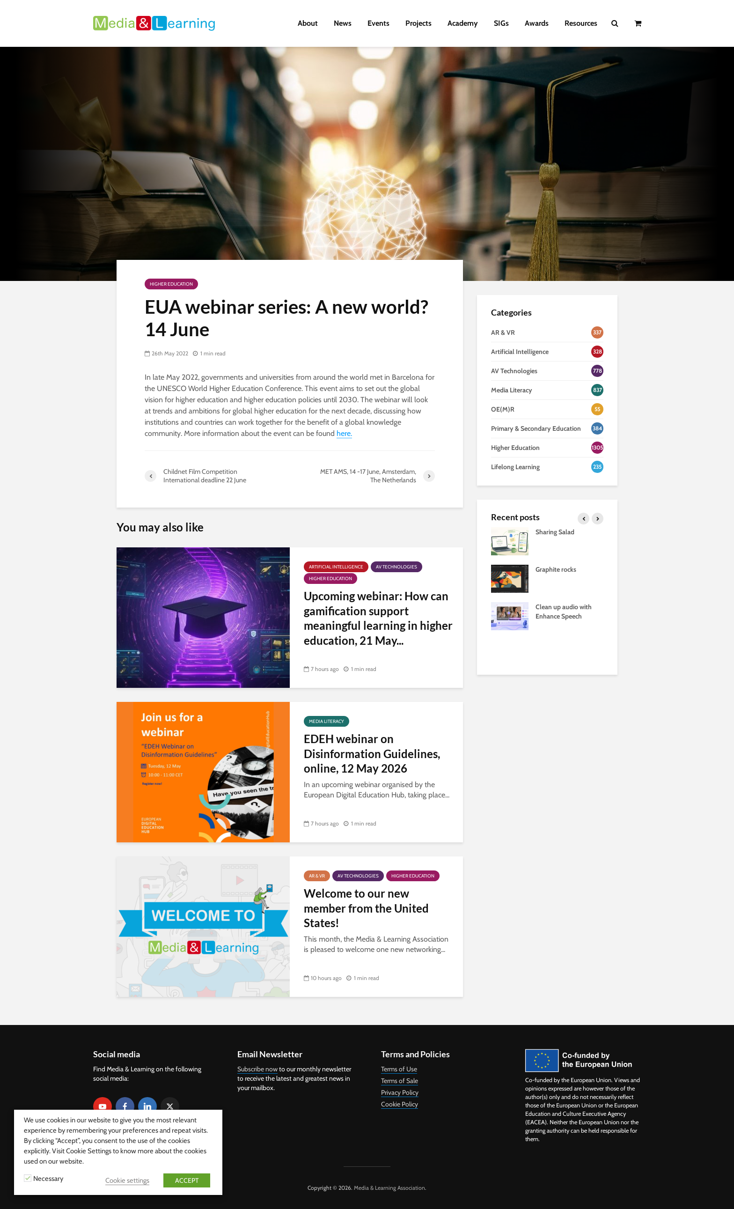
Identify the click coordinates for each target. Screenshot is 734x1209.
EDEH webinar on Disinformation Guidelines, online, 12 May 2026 (372, 753)
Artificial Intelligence (336, 567)
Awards (537, 23)
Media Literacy (326, 721)
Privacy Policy (399, 1092)
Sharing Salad (555, 532)
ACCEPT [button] (186, 1180)
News (343, 23)
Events (378, 23)
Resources (581, 23)
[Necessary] (27, 1178)
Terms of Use (399, 1069)
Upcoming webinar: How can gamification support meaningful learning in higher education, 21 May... (378, 618)
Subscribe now (257, 1069)
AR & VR (317, 876)
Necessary (48, 1178)
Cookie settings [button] (127, 1180)
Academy (463, 23)
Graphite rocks (556, 569)
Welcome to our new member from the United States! (366, 907)
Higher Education (171, 284)
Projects (418, 23)
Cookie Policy (399, 1104)
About (308, 23)
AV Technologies (396, 567)
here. (344, 433)
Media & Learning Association (389, 1187)
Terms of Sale (399, 1080)
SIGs (501, 23)
